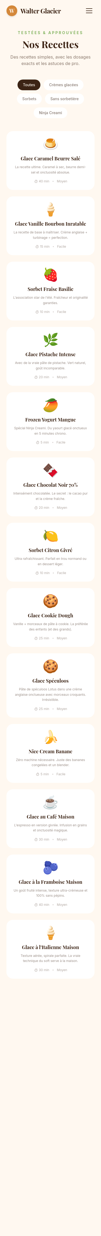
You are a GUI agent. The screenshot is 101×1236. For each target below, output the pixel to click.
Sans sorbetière (64, 98)
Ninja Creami (50, 112)
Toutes (29, 84)
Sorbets (29, 98)
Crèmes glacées (63, 84)
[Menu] (89, 10)
